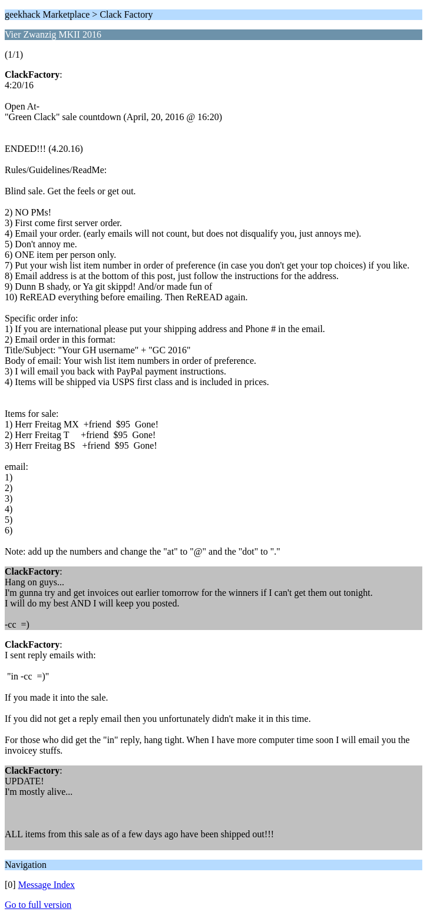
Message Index (46, 885)
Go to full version (38, 905)
